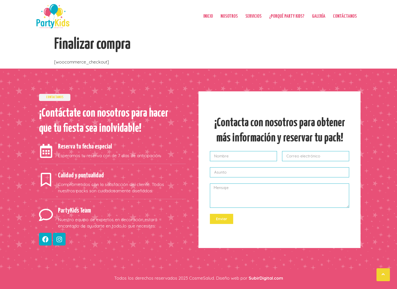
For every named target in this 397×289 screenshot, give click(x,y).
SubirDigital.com (266, 278)
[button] (383, 274)
